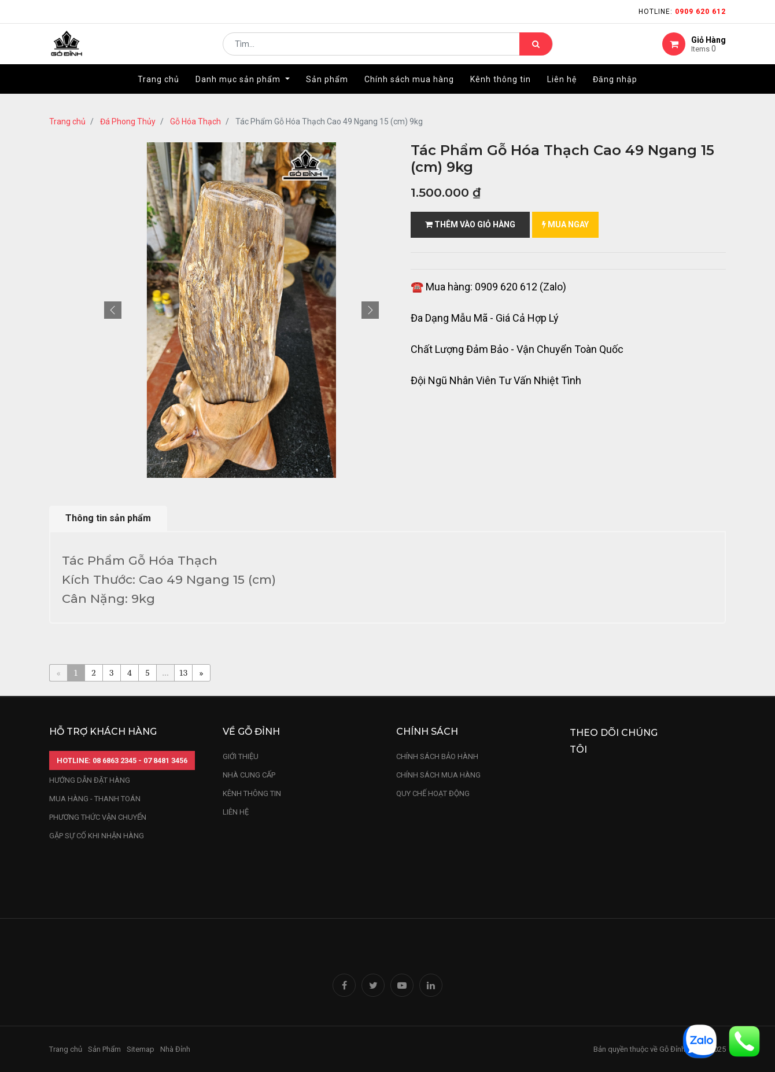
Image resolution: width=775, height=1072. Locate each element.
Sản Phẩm (104, 1049)
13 (183, 672)
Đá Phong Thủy (128, 121)
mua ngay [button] (565, 224)
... (165, 672)
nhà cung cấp (249, 775)
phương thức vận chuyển (97, 817)
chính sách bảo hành (437, 756)
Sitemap (140, 1049)
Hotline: (682, 12)
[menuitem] (158, 90)
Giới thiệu (241, 756)
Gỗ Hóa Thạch (195, 121)
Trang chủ (67, 121)
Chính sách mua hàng (438, 775)
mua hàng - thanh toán (95, 798)
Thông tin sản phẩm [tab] (108, 518)
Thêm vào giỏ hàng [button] (470, 224)
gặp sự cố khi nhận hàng (96, 835)
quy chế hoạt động (433, 793)
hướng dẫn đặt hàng (89, 780)
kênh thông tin (252, 793)
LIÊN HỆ (236, 812)
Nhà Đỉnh (176, 1049)
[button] (112, 310)
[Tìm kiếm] (535, 49)
